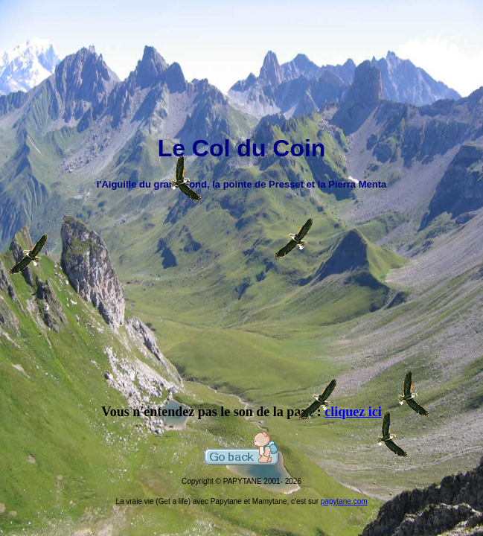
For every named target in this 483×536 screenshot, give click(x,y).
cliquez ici (352, 411)
